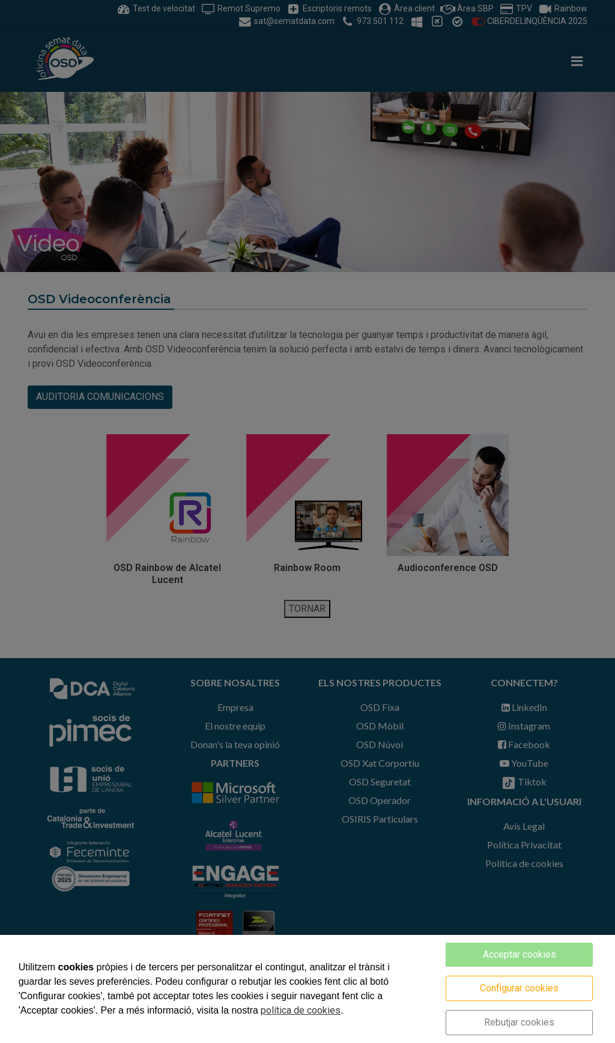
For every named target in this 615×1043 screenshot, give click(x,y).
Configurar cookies (519, 988)
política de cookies (301, 1010)
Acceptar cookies (519, 954)
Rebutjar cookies (519, 1022)
